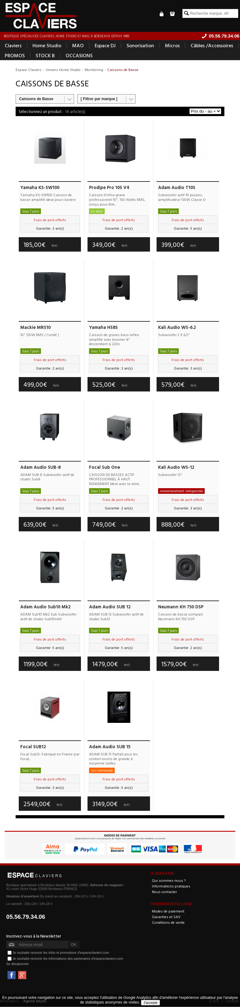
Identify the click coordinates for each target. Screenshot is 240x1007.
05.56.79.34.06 (25, 917)
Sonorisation (140, 45)
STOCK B (45, 55)
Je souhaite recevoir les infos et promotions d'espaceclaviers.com (60, 953)
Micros (172, 45)
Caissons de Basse (36, 99)
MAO (78, 45)
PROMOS (15, 55)
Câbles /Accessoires (212, 45)
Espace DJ (105, 45)
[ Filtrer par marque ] (99, 99)
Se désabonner (17, 964)
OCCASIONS (79, 55)
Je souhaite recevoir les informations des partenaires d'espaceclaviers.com (67, 959)
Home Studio (46, 45)
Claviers (13, 45)
